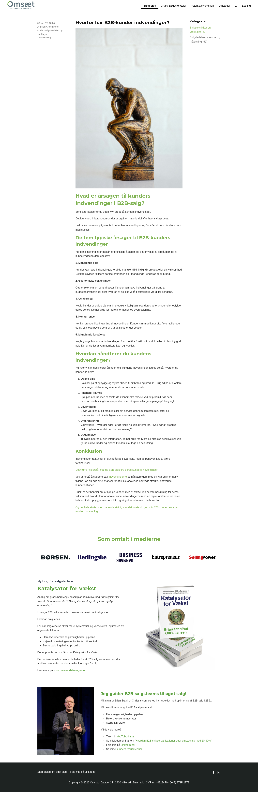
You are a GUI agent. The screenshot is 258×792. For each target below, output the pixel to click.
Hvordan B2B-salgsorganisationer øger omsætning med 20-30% (173, 740)
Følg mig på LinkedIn (82, 771)
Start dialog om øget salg (52, 771)
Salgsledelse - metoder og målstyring (205, 39)
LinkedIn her (128, 745)
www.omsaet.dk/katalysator (70, 670)
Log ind (246, 5)
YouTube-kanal (125, 736)
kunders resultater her (129, 749)
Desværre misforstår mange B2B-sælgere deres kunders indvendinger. (117, 469)
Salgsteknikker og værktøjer (200, 29)
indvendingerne (118, 476)
